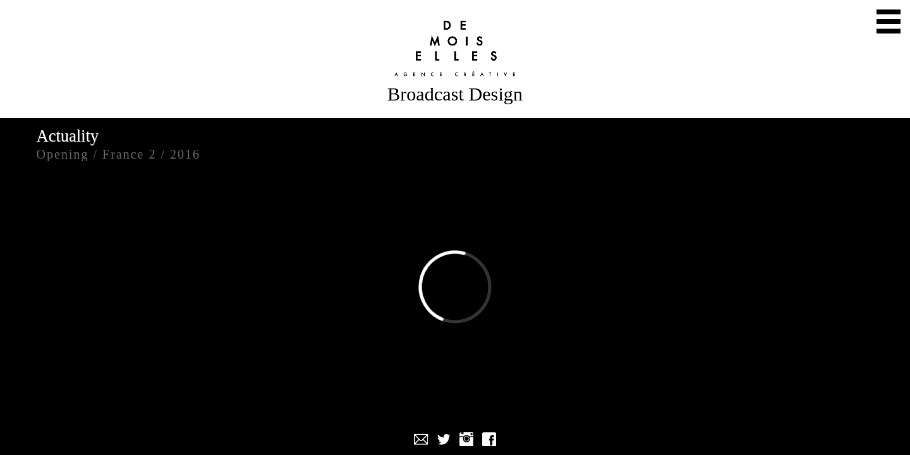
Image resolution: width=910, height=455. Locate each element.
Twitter (444, 439)
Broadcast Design (455, 94)
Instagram (466, 439)
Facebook (489, 439)
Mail (421, 439)
